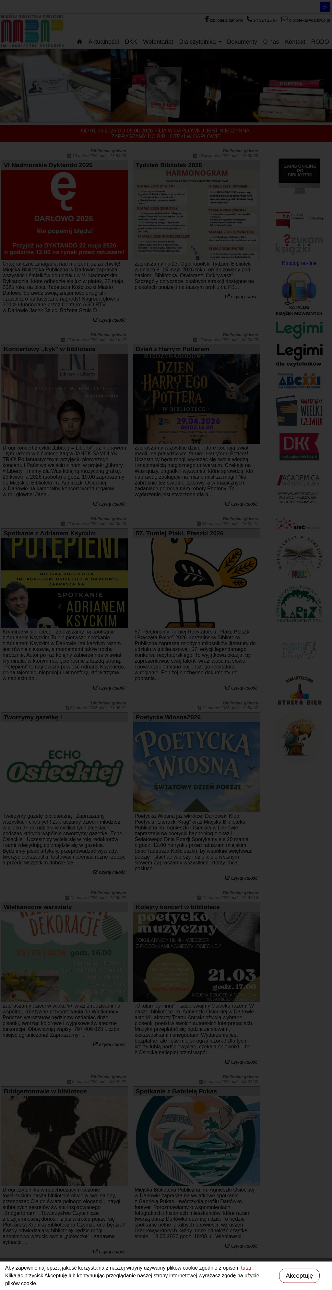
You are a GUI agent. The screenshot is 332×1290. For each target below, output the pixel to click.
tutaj (246, 1268)
